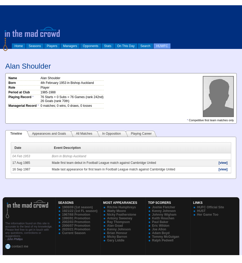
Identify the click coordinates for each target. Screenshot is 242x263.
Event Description (67, 148)
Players (52, 46)
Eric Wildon (160, 225)
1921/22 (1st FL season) (80, 211)
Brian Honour (117, 233)
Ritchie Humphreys (121, 207)
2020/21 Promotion (76, 229)
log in (5, 8)
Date (17, 148)
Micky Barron (117, 237)
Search (145, 46)
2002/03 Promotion (76, 222)
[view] (223, 163)
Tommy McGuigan (165, 237)
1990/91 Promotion (76, 218)
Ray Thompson (118, 222)
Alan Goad (115, 225)
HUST (201, 211)
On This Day (125, 46)
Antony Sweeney (119, 218)
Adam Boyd (161, 233)
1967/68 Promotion (76, 214)
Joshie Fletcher (163, 207)
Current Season (73, 233)
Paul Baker (160, 222)
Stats (107, 46)
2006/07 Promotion (76, 225)
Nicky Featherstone (121, 214)
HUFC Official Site (210, 207)
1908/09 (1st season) (77, 207)
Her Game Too (207, 214)
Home (18, 46)
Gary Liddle (115, 240)
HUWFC (162, 46)
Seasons (35, 46)
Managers (70, 46)
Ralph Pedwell (162, 240)
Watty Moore (116, 211)
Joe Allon (159, 229)
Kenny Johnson (119, 229)
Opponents (90, 46)
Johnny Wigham (164, 214)
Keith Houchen (163, 218)
